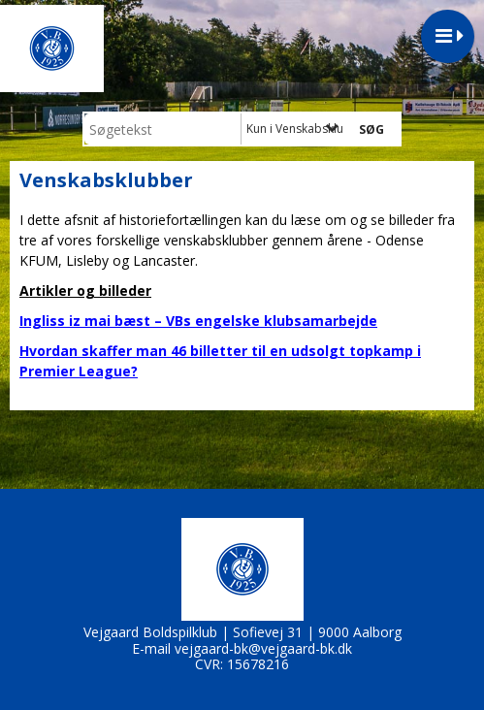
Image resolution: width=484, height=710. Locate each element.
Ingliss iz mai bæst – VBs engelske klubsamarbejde (198, 320)
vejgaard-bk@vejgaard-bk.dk (263, 648)
